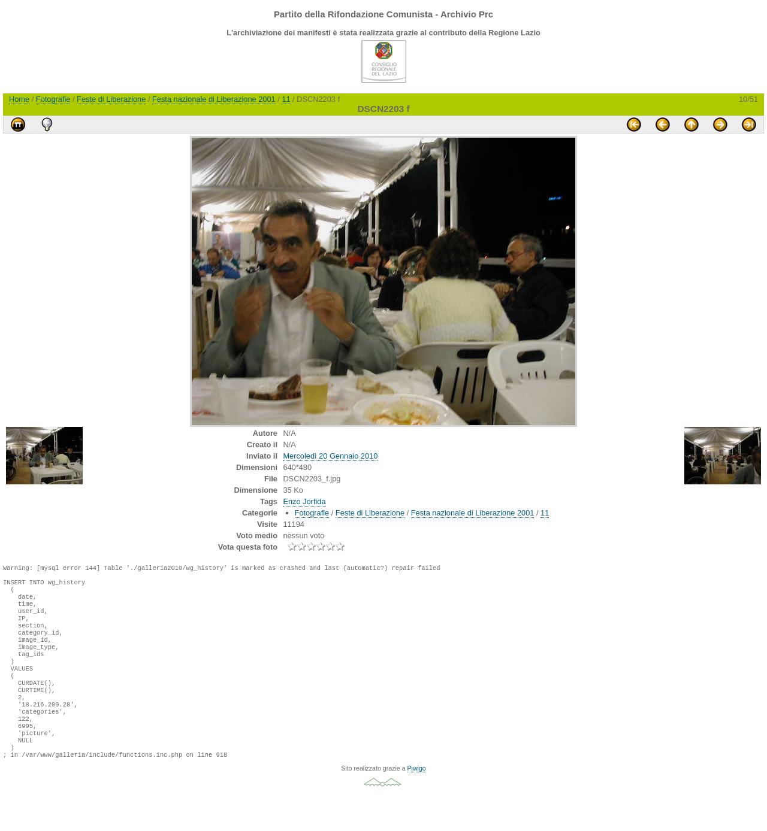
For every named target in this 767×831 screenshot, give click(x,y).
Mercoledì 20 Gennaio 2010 (330, 455)
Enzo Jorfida (304, 501)
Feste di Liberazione (111, 99)
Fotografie (53, 99)
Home (19, 99)
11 (286, 99)
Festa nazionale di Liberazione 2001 (214, 99)
